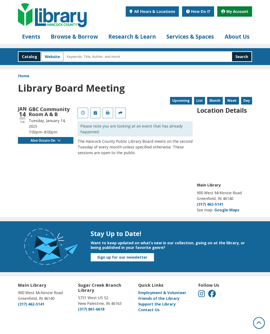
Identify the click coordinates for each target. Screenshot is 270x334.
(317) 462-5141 (210, 204)
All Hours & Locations (154, 11)
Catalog (28, 56)
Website (50, 56)
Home (23, 75)
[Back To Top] (259, 323)
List (199, 100)
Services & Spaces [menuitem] (190, 36)
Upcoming (181, 100)
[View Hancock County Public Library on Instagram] (202, 295)
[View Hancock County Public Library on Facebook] (212, 295)
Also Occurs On (46, 140)
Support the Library (157, 304)
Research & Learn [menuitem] (132, 36)
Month (214, 100)
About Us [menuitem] (237, 36)
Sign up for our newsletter (122, 257)
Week (232, 100)
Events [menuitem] (31, 36)
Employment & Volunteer (162, 292)
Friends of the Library (158, 298)
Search (241, 56)
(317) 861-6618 (91, 309)
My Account (234, 11)
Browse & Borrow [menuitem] (74, 36)
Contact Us (148, 309)
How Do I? (198, 11)
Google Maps (226, 209)
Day (246, 100)
